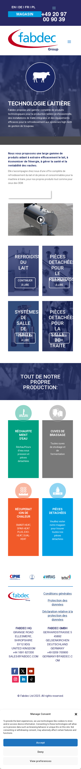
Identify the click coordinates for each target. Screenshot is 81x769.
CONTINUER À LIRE (25, 282)
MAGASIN (24, 14)
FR (27, 7)
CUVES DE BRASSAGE (57, 433)
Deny (40, 751)
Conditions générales (57, 593)
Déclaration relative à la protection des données (57, 615)
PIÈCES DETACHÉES (57, 511)
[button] (76, 714)
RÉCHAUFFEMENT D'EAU (23, 434)
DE (20, 7)
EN (14, 7)
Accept (40, 742)
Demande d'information (29, 194)
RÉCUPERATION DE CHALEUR (23, 512)
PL (33, 7)
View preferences (40, 761)
